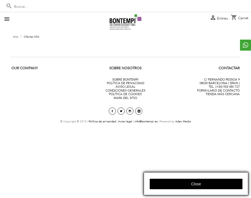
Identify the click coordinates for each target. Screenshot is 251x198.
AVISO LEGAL (125, 87)
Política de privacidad (102, 121)
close (196, 184)
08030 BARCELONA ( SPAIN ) (220, 83)
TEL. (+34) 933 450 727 (224, 87)
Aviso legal (125, 121)
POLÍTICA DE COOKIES (125, 94)
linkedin (138, 111)
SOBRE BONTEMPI (125, 79)
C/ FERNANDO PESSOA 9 (222, 79)
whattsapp (245, 45)
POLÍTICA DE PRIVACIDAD (125, 83)
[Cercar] (125, 6)
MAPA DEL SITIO (125, 98)
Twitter (121, 111)
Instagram (130, 111)
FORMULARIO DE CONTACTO (218, 90)
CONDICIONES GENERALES (125, 90)
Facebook (112, 111)
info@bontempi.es (145, 121)
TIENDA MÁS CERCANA (223, 94)
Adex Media (183, 121)
